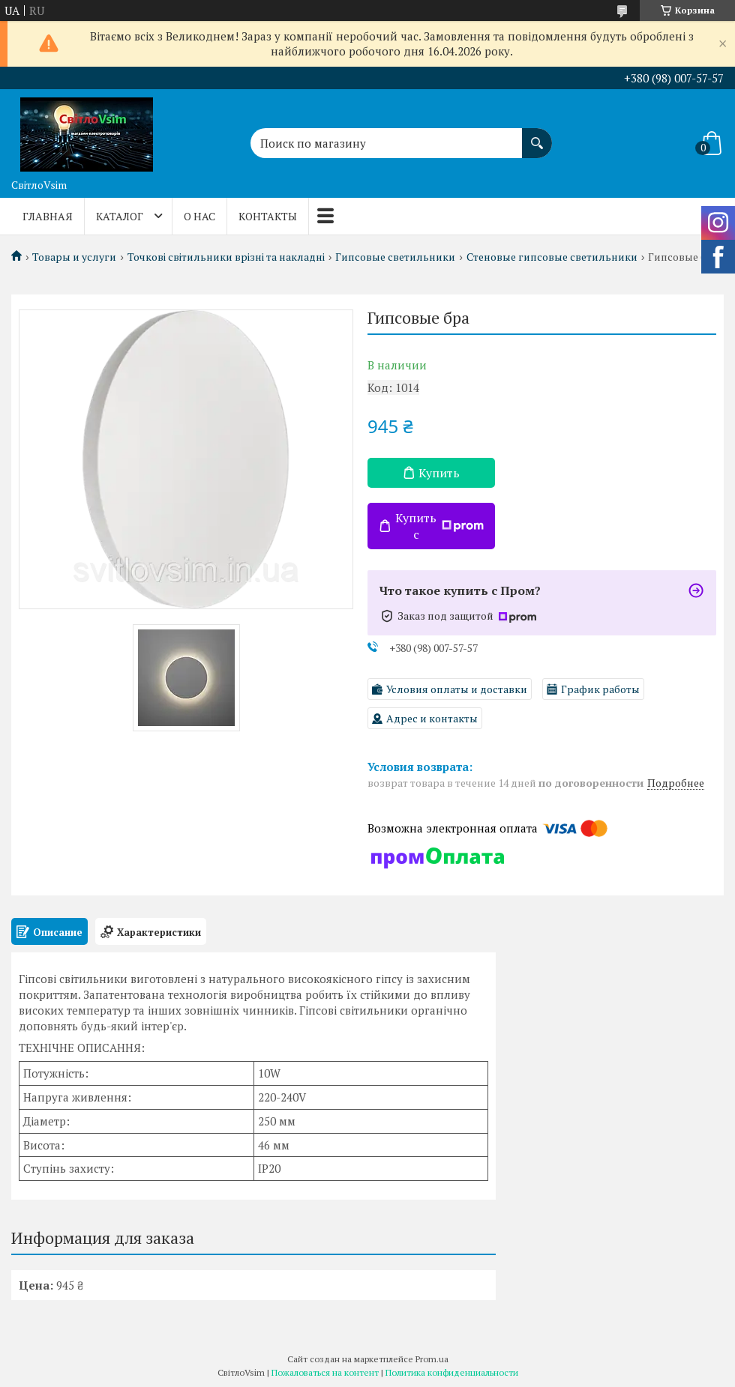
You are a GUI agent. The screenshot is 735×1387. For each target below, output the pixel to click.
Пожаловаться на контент (325, 1372)
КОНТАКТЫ (267, 216)
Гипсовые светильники (395, 257)
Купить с (439, 526)
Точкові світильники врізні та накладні (226, 257)
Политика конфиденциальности (452, 1372)
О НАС (199, 216)
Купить (439, 473)
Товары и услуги (74, 257)
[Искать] (537, 136)
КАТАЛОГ (119, 216)
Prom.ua (432, 1359)
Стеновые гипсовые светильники (552, 257)
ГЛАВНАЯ (47, 216)
